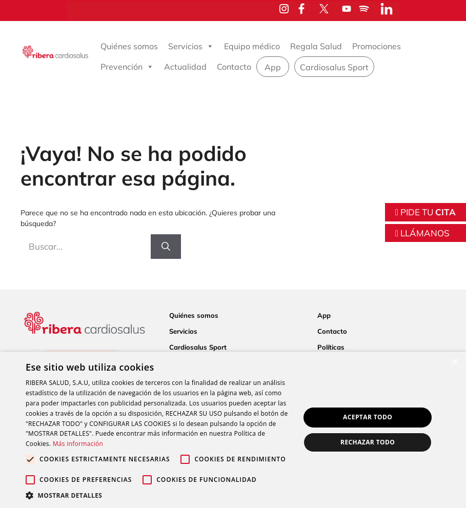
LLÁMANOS (422, 233)
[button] (159, 495)
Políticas (331, 347)
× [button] (454, 363)
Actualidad (185, 67)
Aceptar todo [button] (367, 417)
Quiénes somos (129, 46)
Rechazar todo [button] (367, 442)
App (273, 67)
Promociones (376, 46)
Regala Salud (316, 46)
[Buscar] (166, 246)
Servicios (191, 46)
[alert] (233, 430)
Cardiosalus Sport (334, 67)
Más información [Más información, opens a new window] (78, 443)
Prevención (127, 66)
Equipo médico (252, 46)
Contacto (234, 67)
